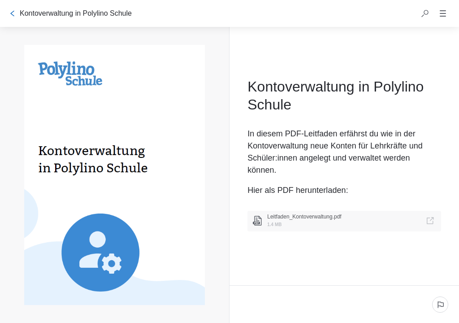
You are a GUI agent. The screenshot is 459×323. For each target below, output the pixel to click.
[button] (425, 13)
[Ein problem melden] (440, 305)
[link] (344, 221)
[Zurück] (12, 13)
